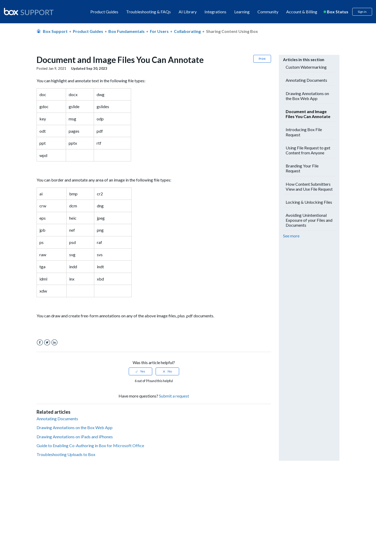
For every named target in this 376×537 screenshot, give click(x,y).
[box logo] (29, 11)
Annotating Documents (57, 418)
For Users (159, 31)
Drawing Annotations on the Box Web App (75, 427)
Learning (242, 11)
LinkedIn (54, 342)
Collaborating (187, 31)
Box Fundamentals (126, 31)
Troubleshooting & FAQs (148, 11)
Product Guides (104, 11)
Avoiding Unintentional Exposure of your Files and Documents (309, 220)
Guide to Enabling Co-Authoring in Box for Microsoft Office (90, 445)
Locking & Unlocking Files (309, 202)
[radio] (140, 371)
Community (267, 11)
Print (262, 59)
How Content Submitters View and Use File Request (309, 186)
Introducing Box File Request (304, 132)
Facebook (40, 342)
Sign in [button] (362, 12)
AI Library (188, 11)
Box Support (55, 31)
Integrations (215, 11)
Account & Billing (301, 11)
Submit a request (174, 395)
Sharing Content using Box (232, 31)
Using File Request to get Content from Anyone (308, 150)
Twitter (47, 342)
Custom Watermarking (306, 67)
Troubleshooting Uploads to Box (66, 454)
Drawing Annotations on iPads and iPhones (75, 436)
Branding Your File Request (302, 168)
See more (291, 235)
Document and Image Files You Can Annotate (308, 114)
